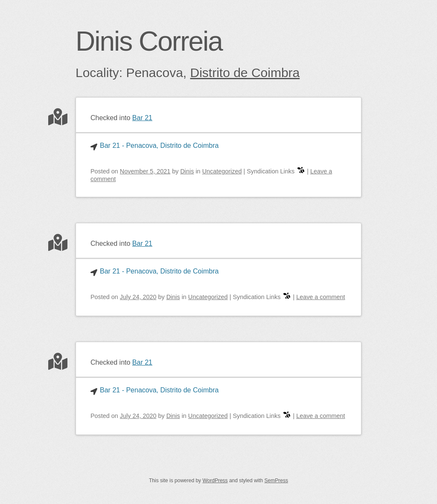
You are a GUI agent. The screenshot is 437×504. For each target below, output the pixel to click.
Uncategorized (222, 171)
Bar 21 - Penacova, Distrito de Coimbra (159, 145)
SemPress (276, 481)
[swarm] (301, 171)
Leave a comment (320, 297)
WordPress (214, 481)
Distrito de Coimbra (245, 73)
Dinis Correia (149, 41)
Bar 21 (142, 117)
